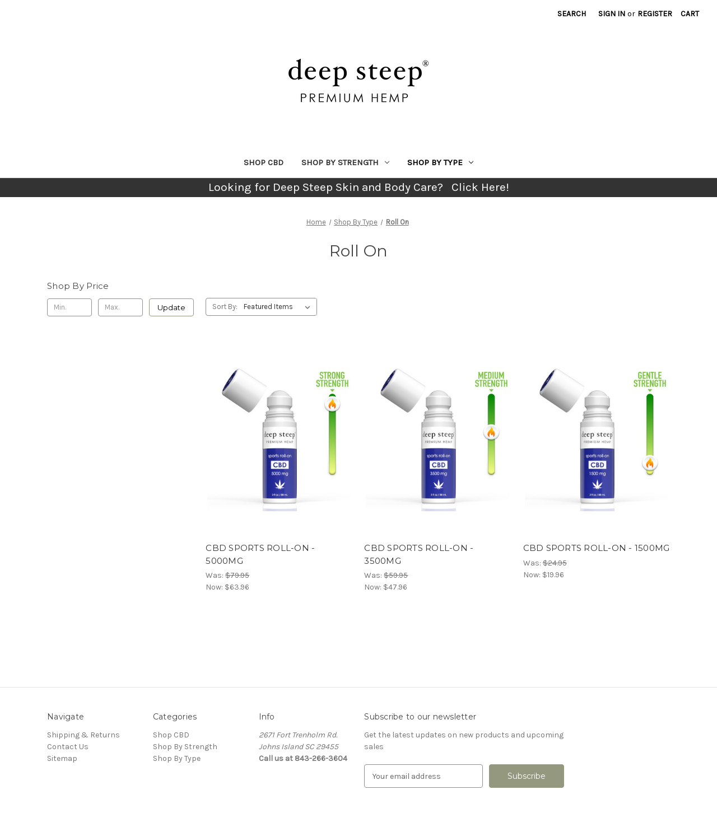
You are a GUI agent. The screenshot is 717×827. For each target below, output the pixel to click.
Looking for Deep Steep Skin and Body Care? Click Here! (358, 187)
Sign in (611, 13)
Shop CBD (263, 162)
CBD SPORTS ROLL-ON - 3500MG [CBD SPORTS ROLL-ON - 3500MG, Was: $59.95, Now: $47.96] (418, 554)
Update (171, 307)
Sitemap (62, 758)
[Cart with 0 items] (689, 13)
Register (654, 13)
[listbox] (279, 306)
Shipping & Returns (83, 735)
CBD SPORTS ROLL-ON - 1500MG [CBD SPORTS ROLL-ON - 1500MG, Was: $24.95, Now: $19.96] (596, 548)
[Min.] (69, 307)
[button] (358, 187)
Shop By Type (440, 162)
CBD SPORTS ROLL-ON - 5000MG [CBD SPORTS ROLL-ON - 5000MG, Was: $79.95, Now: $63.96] (260, 554)
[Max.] (120, 307)
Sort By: (225, 306)
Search (571, 13)
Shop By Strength (345, 162)
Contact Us (68, 746)
